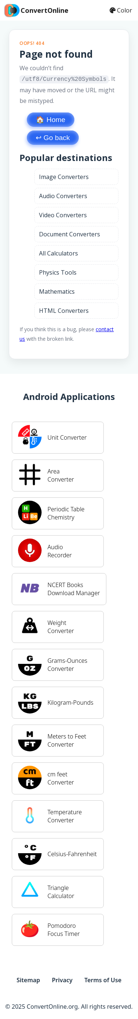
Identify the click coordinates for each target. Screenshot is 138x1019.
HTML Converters (64, 310)
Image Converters (64, 176)
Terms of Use (102, 979)
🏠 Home (51, 119)
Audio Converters (63, 195)
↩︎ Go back (53, 137)
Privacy (62, 979)
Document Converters (69, 233)
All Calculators (58, 253)
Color (121, 10)
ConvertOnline (35, 10)
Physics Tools (58, 272)
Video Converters (63, 214)
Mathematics (57, 291)
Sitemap (28, 979)
